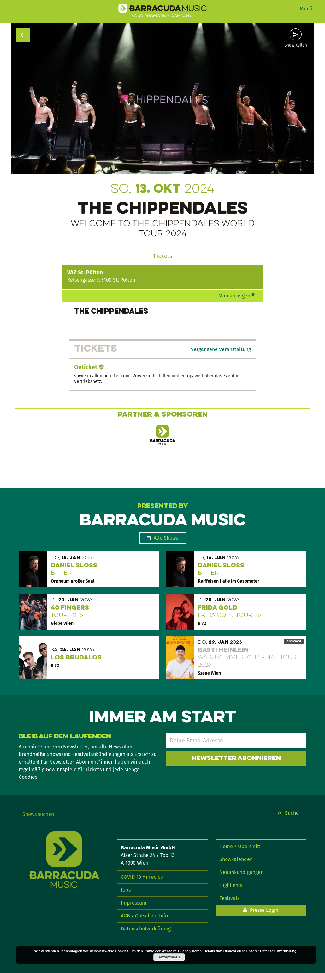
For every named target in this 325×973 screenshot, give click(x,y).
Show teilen (295, 45)
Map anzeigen (234, 296)
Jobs (126, 890)
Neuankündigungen (241, 872)
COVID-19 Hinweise (142, 877)
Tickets (162, 256)
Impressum (133, 903)
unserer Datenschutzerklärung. (272, 951)
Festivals (229, 898)
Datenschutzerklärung (146, 929)
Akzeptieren (169, 957)
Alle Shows (166, 538)
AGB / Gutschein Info (144, 916)
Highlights (230, 885)
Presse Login (264, 910)
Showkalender (235, 859)
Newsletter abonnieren (236, 758)
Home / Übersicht (239, 846)
